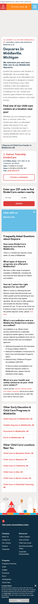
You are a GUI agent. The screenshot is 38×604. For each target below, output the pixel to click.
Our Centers (6, 543)
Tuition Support (24, 537)
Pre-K (4, 576)
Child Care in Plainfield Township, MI (18, 485)
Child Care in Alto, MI (13, 472)
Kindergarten (6, 579)
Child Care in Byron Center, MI (17, 478)
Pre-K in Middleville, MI (13, 437)
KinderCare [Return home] (3, 7)
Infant (4, 567)
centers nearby (18, 7)
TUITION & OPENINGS (19, 177)
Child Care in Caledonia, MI (15, 466)
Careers (5, 546)
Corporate (5, 549)
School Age (6, 582)
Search (19, 203)
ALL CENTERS (7, 40)
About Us (5, 537)
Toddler (4, 570)
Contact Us (6, 540)
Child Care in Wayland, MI (15, 459)
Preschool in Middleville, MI (15, 431)
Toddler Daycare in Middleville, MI (18, 425)
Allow (19, 600)
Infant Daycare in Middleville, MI (17, 419)
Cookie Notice (7, 593)
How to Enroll (24, 540)
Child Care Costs (25, 543)
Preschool (5, 573)
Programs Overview (9, 564)
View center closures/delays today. (15, 525)
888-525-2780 (9, 217)
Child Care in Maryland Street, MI (18, 453)
